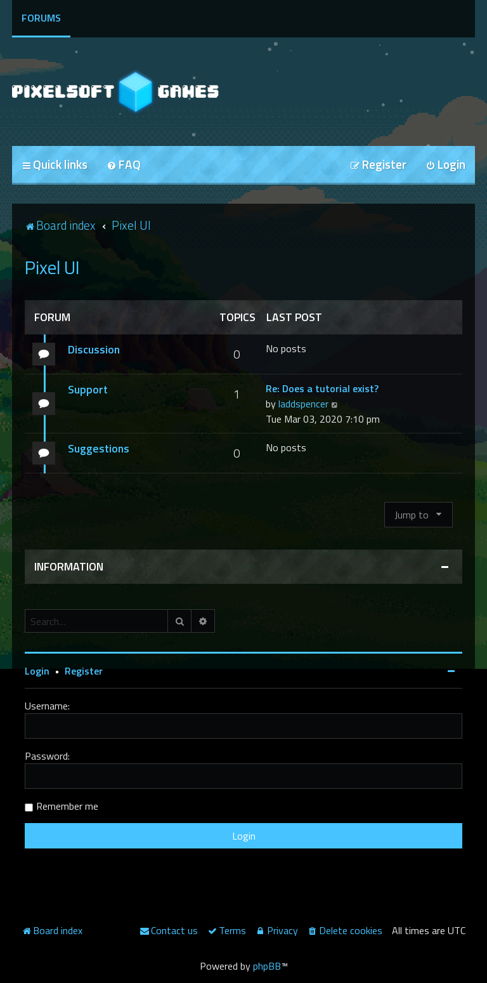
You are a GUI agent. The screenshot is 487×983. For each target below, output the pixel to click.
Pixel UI (52, 267)
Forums (41, 17)
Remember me (67, 806)
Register (84, 670)
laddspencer (303, 403)
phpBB (267, 965)
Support (88, 389)
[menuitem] (123, 165)
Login (37, 670)
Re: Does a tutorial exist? (322, 388)
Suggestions (98, 448)
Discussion (94, 349)
